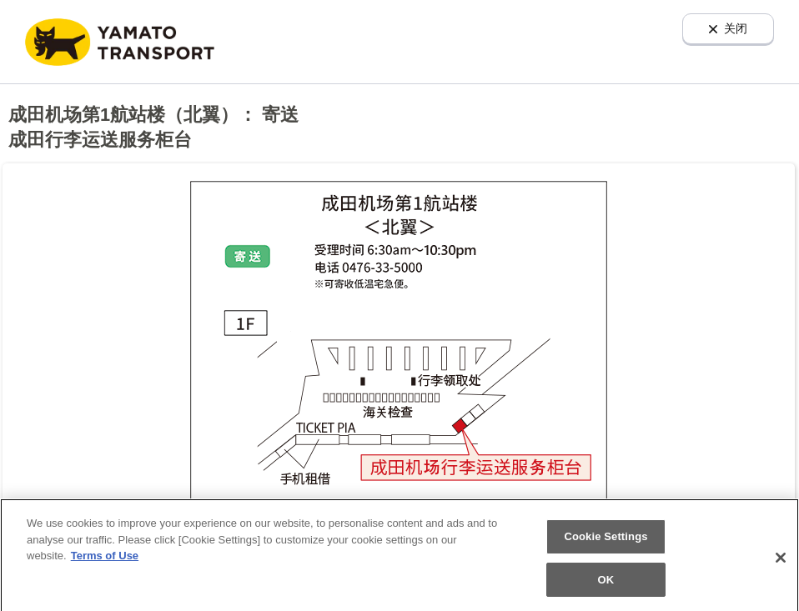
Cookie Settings (605, 539)
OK (606, 583)
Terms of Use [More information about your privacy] (104, 559)
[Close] (780, 561)
